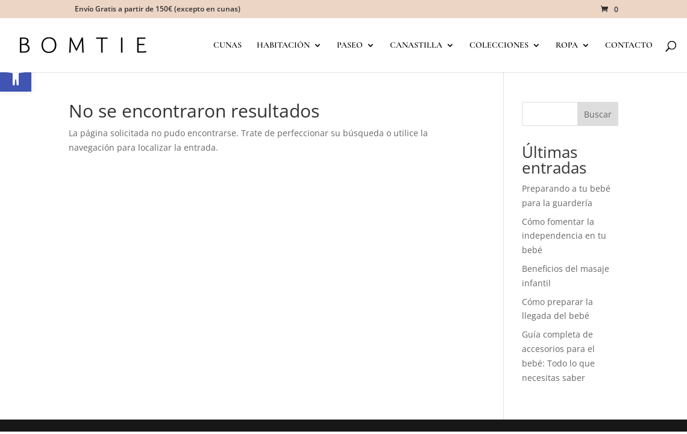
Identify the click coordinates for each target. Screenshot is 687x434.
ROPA (567, 45)
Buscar (598, 114)
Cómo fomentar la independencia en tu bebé (564, 236)
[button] (15, 76)
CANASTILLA (416, 45)
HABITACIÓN (283, 45)
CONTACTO (629, 45)
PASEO (350, 45)
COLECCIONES (499, 45)
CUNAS (227, 45)
